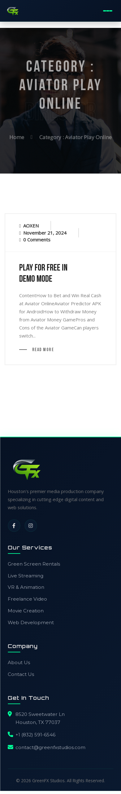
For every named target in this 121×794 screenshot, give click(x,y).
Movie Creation (26, 611)
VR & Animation (26, 587)
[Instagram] (30, 525)
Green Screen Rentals (34, 564)
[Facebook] (14, 525)
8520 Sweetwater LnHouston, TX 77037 (40, 718)
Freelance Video (27, 599)
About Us (19, 662)
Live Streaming (25, 576)
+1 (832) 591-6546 (35, 735)
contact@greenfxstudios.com (50, 747)
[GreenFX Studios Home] (12, 11)
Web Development (31, 622)
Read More (42, 350)
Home (16, 136)
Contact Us (21, 674)
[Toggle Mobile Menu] (107, 10)
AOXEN (31, 226)
